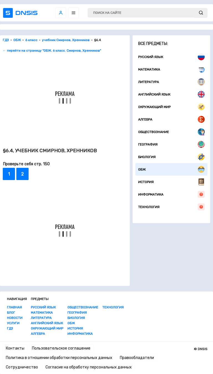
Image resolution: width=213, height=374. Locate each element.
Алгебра (171, 119)
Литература (171, 81)
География (171, 144)
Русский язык (171, 56)
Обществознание (171, 131)
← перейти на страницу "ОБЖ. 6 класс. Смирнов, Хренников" (52, 51)
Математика (171, 69)
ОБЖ (171, 169)
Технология (171, 206)
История (171, 181)
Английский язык (171, 94)
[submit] (200, 13)
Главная (14, 307)
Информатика (171, 194)
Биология (171, 156)
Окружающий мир (171, 106)
